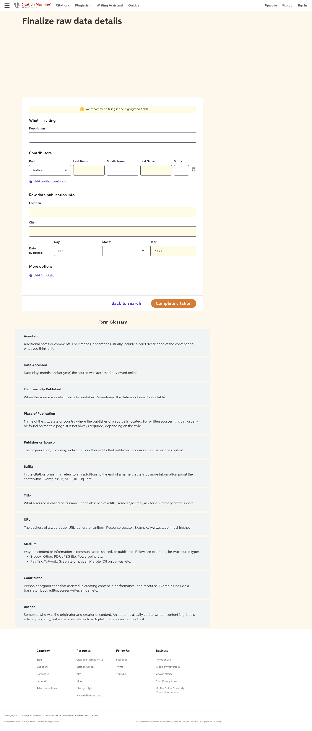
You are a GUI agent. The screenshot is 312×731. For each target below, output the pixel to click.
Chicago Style (84, 688)
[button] (50, 170)
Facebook (121, 660)
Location (35, 203)
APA (78, 674)
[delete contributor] (193, 169)
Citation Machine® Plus (89, 660)
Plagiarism (83, 5)
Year (153, 242)
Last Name (147, 161)
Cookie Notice (164, 674)
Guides (133, 5)
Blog (39, 660)
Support (41, 681)
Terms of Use (163, 660)
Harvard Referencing (88, 695)
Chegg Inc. (43, 667)
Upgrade (271, 5)
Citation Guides (85, 667)
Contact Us (43, 674)
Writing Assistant (110, 5)
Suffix (178, 161)
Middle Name (116, 161)
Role (32, 161)
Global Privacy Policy (168, 667)
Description (37, 128)
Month (106, 242)
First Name (80, 161)
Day (57, 242)
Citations (63, 5)
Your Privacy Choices (168, 681)
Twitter (120, 667)
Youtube (121, 674)
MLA (79, 681)
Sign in (302, 5)
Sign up (287, 5)
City (32, 222)
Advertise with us (47, 688)
